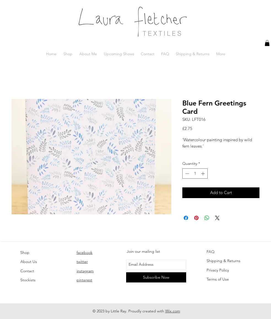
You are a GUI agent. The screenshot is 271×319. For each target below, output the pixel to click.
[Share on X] (217, 218)
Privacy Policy (218, 270)
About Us (28, 261)
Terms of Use (218, 279)
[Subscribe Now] (156, 277)
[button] (267, 43)
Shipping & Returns (223, 260)
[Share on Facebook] (186, 218)
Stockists (28, 280)
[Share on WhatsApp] (207, 218)
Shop (24, 252)
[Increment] (203, 173)
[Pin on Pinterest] (196, 218)
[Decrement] (186, 173)
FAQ (211, 251)
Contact (27, 270)
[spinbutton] (195, 173)
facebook (85, 252)
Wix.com (172, 311)
